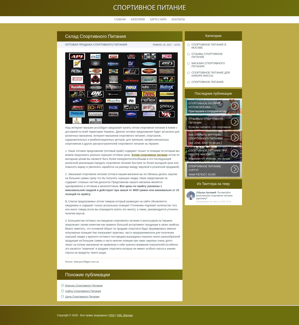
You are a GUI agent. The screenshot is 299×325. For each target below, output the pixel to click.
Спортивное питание (149, 8)
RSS (112, 315)
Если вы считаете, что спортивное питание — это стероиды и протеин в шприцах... (210, 123)
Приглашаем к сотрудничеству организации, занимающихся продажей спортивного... (210, 107)
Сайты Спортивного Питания (83, 291)
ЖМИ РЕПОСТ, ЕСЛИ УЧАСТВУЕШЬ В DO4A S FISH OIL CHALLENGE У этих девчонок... (210, 171)
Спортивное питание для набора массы (210, 74)
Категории (138, 19)
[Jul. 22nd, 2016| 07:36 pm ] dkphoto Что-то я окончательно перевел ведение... (210, 139)
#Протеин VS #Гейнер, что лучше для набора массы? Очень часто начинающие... (210, 155)
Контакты (178, 19)
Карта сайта (158, 19)
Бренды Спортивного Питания (84, 285)
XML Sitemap (125, 315)
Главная (120, 19)
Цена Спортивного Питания (82, 296)
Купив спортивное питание (149, 154)
